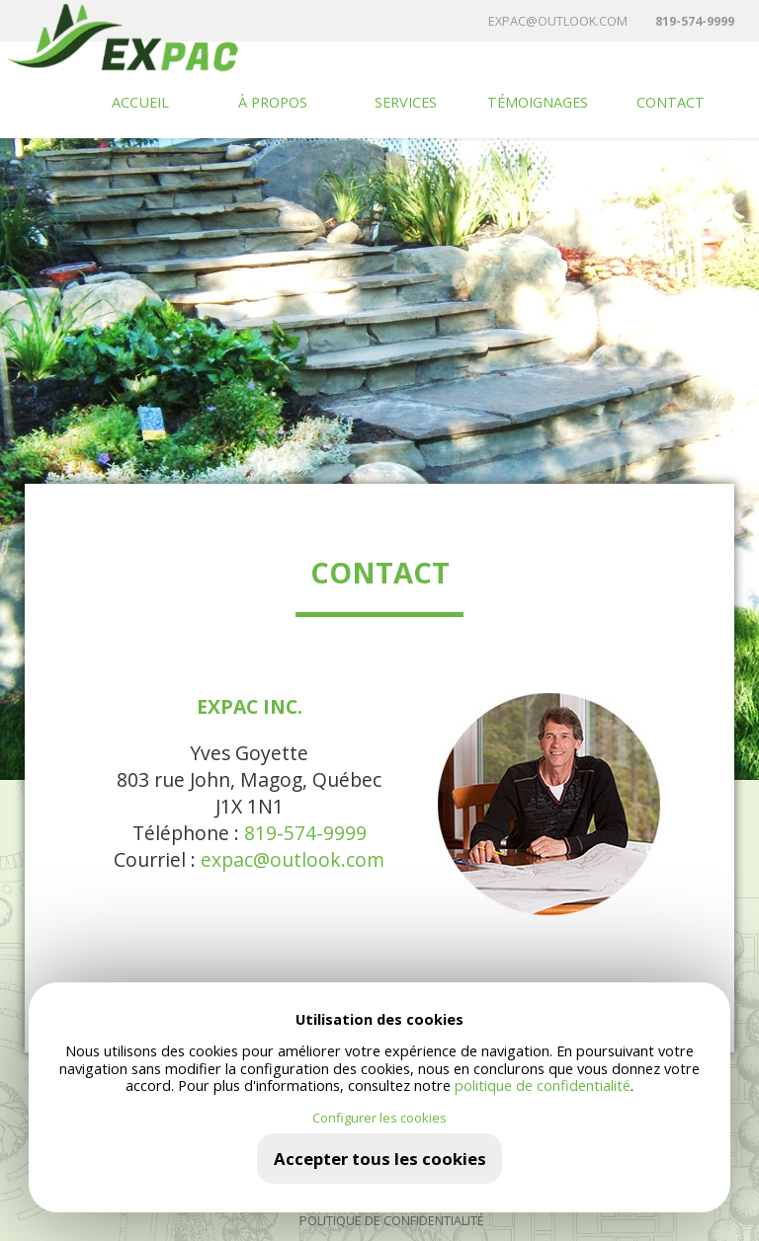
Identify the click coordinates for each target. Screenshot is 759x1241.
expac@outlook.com (558, 21)
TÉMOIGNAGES (537, 102)
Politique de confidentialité (391, 1220)
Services (406, 102)
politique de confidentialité (543, 1085)
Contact (670, 102)
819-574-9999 (694, 21)
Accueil (140, 102)
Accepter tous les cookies (380, 1158)
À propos (272, 102)
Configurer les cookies (379, 1118)
